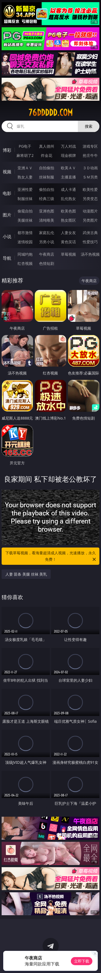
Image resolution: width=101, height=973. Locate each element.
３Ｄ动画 (90, 167)
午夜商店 (46, 254)
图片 (7, 215)
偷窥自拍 (25, 211)
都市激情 (25, 232)
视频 (7, 172)
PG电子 (25, 146)
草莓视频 (68, 254)
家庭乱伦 (46, 232)
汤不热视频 (90, 254)
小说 (7, 236)
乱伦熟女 (68, 198)
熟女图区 (68, 220)
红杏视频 (25, 263)
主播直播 (68, 177)
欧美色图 (68, 211)
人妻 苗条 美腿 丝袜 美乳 (26, 574)
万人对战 (68, 146)
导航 (7, 258)
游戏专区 (90, 146)
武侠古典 (90, 232)
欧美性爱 (90, 189)
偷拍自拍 (46, 189)
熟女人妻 (25, 177)
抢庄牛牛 (90, 155)
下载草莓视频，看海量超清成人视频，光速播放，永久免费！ (51, 556)
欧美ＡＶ (68, 167)
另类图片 (90, 220)
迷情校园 (25, 241)
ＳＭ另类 (90, 177)
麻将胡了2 (25, 155)
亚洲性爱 (25, 189)
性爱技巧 (90, 241)
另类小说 (46, 241)
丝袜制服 (46, 177)
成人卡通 (68, 189)
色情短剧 (46, 263)
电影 (7, 193)
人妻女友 (68, 232)
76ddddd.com (51, 112)
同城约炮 (25, 254)
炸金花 (46, 155)
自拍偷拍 (46, 167)
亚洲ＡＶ (25, 167)
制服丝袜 (25, 198)
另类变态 (90, 198)
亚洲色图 (46, 211)
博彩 (7, 150)
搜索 (88, 126)
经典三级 (46, 198)
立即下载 (81, 961)
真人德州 (46, 146)
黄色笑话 (68, 241)
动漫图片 (90, 211)
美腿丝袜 (25, 220)
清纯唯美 (46, 220)
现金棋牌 (68, 155)
